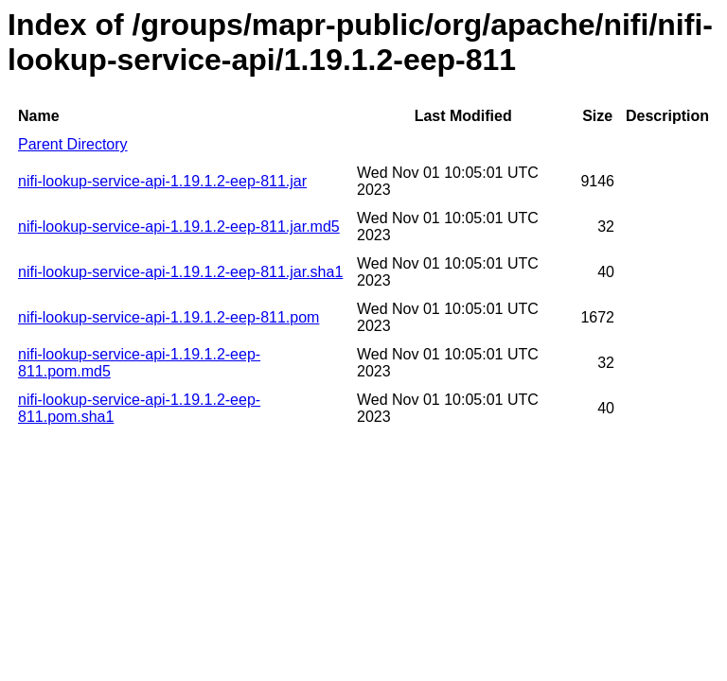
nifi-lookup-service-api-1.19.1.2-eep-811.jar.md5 (179, 226)
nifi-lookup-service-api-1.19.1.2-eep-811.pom (168, 317)
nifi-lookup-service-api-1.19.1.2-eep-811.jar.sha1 (180, 272)
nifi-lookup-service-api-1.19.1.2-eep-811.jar (162, 181)
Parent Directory (73, 144)
